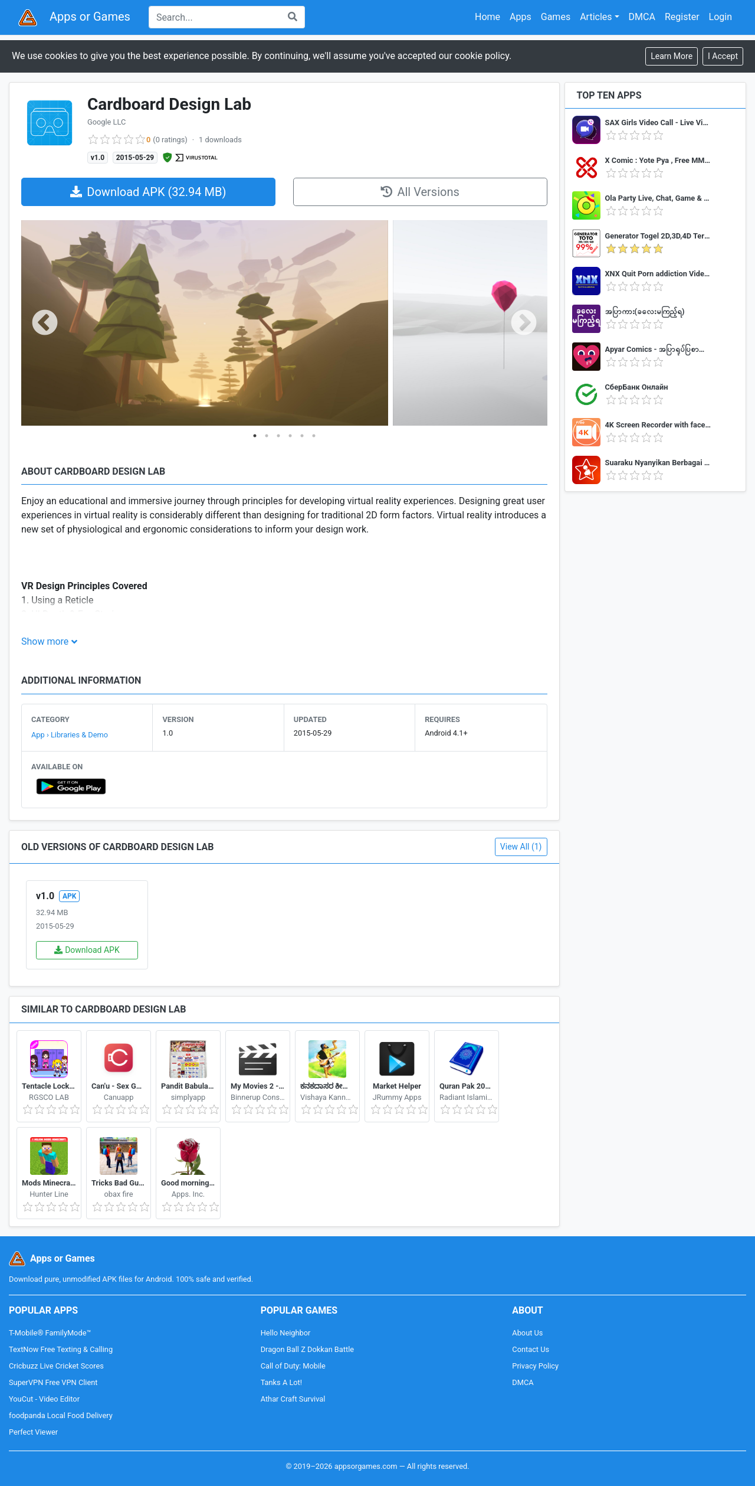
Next (524, 323)
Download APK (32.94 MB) (148, 192)
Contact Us (530, 1349)
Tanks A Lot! (281, 1382)
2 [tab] (267, 436)
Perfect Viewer (33, 1432)
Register (682, 16)
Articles (596, 16)
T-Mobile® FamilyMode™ (50, 1332)
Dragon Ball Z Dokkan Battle (307, 1349)
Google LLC (106, 121)
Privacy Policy (535, 1365)
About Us (527, 1332)
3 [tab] (278, 436)
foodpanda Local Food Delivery (61, 1415)
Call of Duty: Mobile (293, 1365)
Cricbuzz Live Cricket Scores (56, 1365)
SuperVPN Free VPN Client (53, 1382)
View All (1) (521, 846)
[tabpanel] (204, 323)
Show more (44, 641)
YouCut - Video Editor (44, 1398)
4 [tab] (290, 436)
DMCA (642, 16)
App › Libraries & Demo (69, 734)
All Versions (419, 192)
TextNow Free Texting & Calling (61, 1349)
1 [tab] (255, 436)
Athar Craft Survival (293, 1398)
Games (555, 16)
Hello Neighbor (286, 1332)
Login (720, 16)
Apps (520, 16)
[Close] (723, 56)
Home (487, 16)
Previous (45, 323)
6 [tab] (314, 436)
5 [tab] (302, 436)
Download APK (87, 950)
